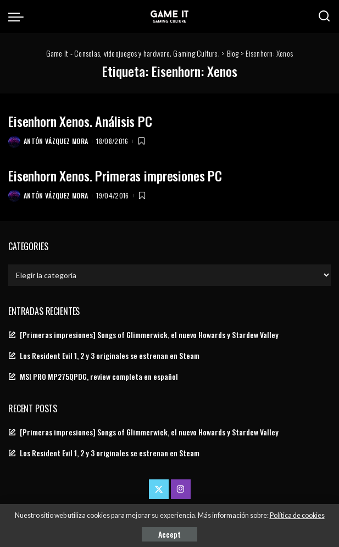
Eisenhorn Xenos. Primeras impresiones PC (115, 175)
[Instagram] (181, 489)
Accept (169, 534)
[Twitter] (159, 489)
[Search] (324, 16)
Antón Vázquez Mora (56, 141)
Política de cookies (297, 515)
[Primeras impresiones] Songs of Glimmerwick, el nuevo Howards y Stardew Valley (149, 334)
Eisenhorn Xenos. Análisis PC (80, 121)
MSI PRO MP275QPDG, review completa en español (99, 376)
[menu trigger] (18, 16)
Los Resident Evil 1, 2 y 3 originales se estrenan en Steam (109, 355)
